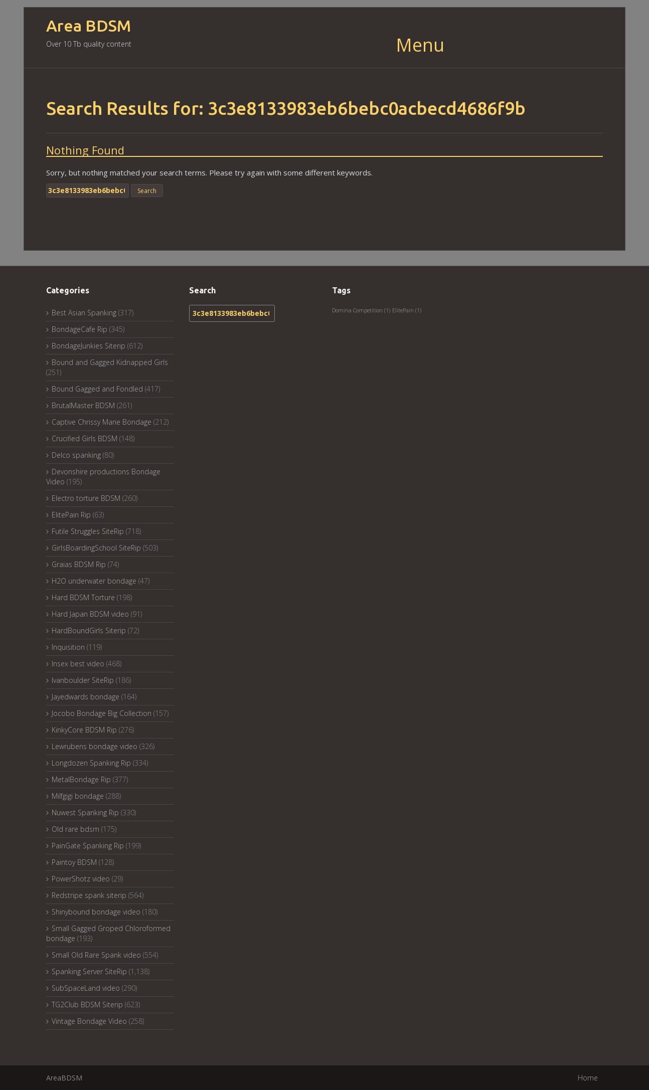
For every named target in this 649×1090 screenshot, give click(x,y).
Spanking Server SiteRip (89, 971)
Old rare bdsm (75, 829)
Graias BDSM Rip (79, 564)
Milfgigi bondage (78, 796)
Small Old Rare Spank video (96, 955)
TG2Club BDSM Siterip (87, 1004)
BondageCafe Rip (79, 329)
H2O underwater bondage (94, 581)
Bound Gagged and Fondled (97, 389)
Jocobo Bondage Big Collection (101, 713)
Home (588, 1077)
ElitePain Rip (71, 514)
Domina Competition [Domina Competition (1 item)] (361, 310)
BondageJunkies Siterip (88, 345)
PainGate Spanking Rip (88, 845)
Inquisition (68, 647)
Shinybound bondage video (96, 912)
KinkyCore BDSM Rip (84, 730)
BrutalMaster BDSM (83, 405)
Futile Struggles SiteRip (88, 531)
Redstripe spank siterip (89, 895)
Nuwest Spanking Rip (85, 812)
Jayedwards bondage (85, 696)
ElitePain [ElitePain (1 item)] (406, 310)
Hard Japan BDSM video (90, 614)
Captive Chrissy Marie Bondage (101, 422)
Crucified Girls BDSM (84, 438)
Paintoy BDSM (74, 862)
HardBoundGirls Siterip (89, 630)
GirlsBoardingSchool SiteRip (96, 548)
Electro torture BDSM (86, 498)
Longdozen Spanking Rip (91, 763)
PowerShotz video (81, 878)
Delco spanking (76, 455)
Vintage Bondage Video (89, 1021)
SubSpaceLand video (86, 988)
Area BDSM (88, 26)
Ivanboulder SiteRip (83, 680)
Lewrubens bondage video (94, 746)
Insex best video (78, 663)
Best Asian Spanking (84, 312)
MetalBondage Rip (81, 779)
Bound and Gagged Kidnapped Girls (110, 362)
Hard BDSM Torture (83, 597)
